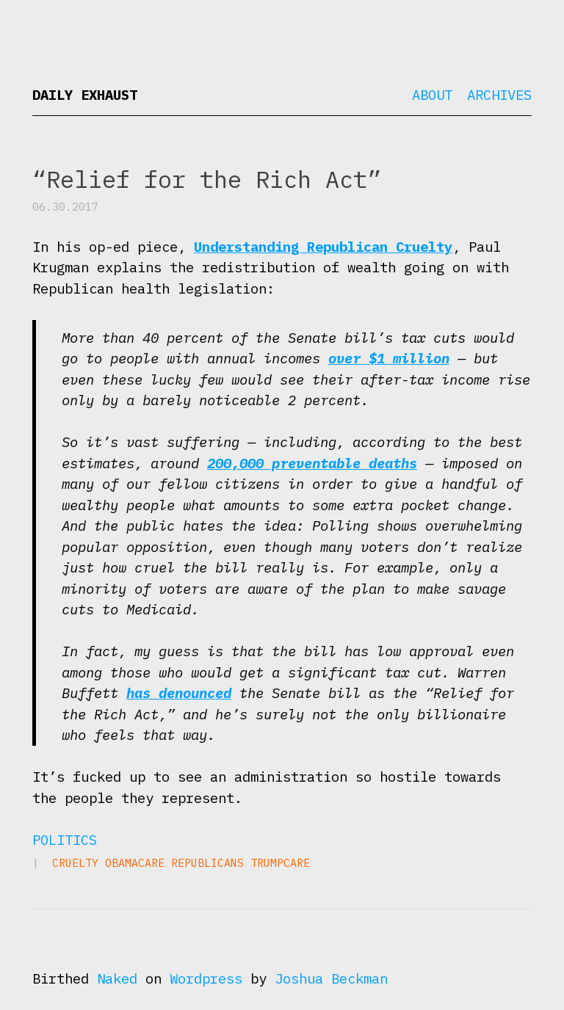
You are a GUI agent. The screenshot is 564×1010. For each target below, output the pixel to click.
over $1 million (388, 358)
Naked (117, 978)
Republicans (207, 863)
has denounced (178, 693)
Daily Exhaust (84, 94)
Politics (64, 840)
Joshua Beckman (331, 978)
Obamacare (134, 863)
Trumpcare (280, 863)
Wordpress (206, 978)
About (432, 94)
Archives (499, 94)
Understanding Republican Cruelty (323, 246)
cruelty (75, 863)
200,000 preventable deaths (312, 463)
